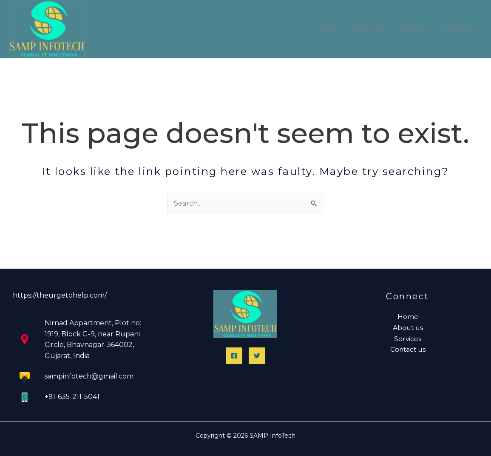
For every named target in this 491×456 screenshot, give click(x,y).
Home (328, 29)
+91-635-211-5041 (72, 397)
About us (368, 29)
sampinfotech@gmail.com (89, 376)
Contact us (457, 29)
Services (411, 29)
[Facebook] (234, 355)
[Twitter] (257, 355)
